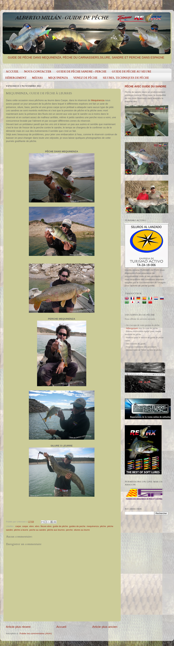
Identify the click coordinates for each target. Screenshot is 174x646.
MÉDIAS (37, 78)
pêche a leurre (21, 530)
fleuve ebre (46, 526)
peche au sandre (37, 530)
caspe (25, 526)
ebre (31, 526)
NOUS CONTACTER (37, 71)
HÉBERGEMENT (16, 78)
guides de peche (77, 526)
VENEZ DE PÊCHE (85, 78)
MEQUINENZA (58, 78)
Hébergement (132, 328)
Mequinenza (97, 100)
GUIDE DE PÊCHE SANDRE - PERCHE (81, 71)
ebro (37, 526)
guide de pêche (60, 526)
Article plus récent (18, 626)
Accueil (61, 626)
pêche (103, 526)
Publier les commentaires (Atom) (36, 633)
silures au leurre (82, 530)
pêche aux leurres (56, 530)
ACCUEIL (12, 71)
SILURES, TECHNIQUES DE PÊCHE (126, 78)
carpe (18, 526)
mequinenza (93, 526)
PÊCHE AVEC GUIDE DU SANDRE (145, 86)
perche (69, 530)
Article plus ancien (104, 626)
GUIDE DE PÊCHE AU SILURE (131, 71)
